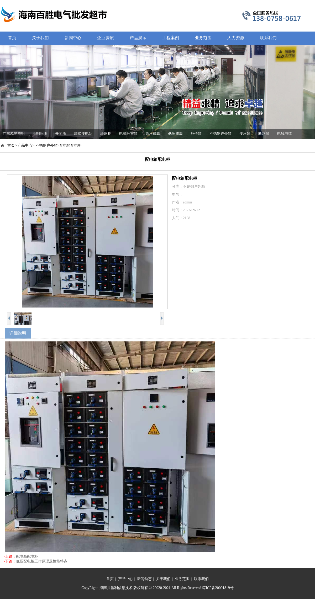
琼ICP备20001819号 (218, 588)
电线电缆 (284, 134)
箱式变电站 (83, 134)
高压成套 (152, 134)
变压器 (244, 134)
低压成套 (175, 134)
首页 (110, 579)
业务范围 (182, 579)
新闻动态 (144, 579)
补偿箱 (196, 134)
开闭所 (60, 134)
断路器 (263, 134)
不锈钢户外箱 (220, 134)
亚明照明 (40, 134)
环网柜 (105, 134)
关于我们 (163, 579)
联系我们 (201, 579)
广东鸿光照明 (14, 134)
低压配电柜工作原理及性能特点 (41, 561)
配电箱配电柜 (27, 557)
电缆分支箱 (128, 134)
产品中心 (125, 579)
